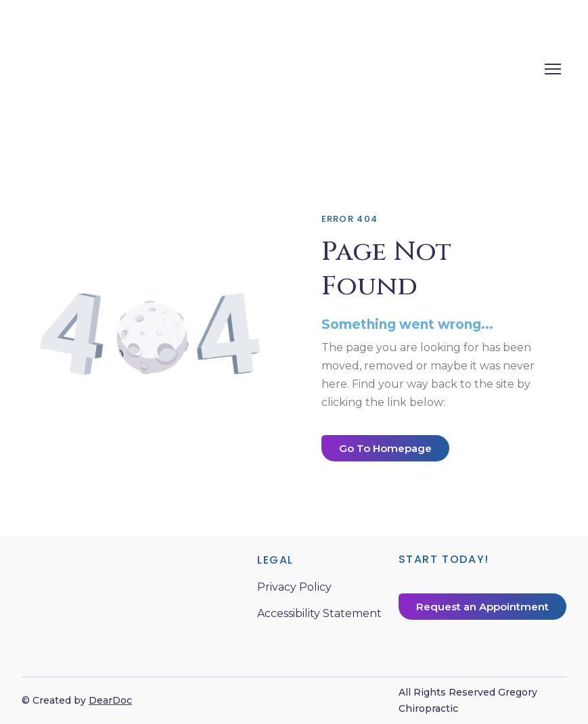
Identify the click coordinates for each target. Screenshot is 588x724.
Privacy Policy (294, 587)
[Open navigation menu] (552, 69)
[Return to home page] (191, 69)
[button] (385, 448)
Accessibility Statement (319, 613)
